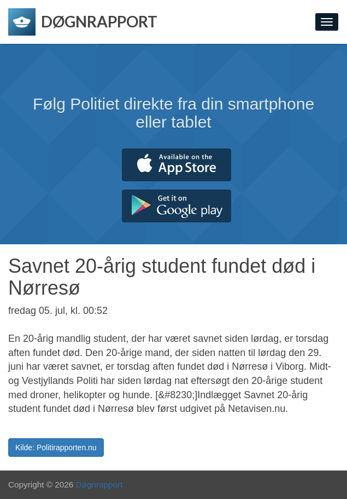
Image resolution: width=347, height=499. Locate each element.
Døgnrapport (99, 484)
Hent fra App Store (176, 164)
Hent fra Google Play (176, 206)
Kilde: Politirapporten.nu (56, 447)
